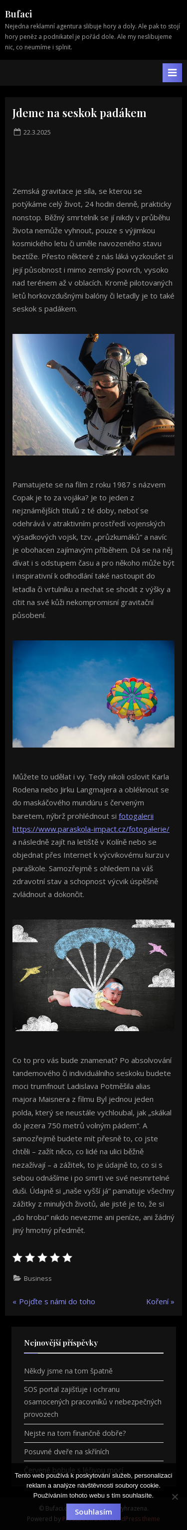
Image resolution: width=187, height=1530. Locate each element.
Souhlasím (93, 1512)
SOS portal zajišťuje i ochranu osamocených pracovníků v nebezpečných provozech (93, 1401)
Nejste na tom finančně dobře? (75, 1433)
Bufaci (18, 14)
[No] (175, 1497)
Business (38, 1278)
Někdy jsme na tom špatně (68, 1371)
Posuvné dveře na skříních (66, 1451)
